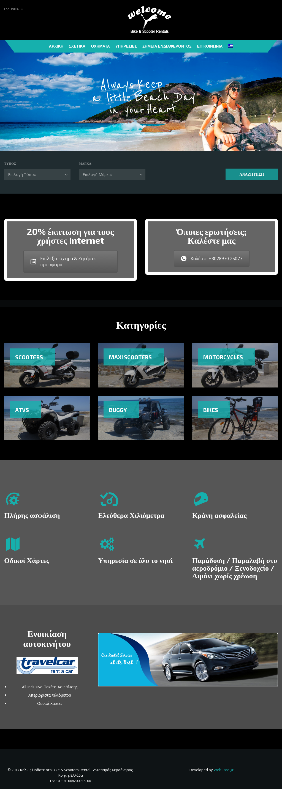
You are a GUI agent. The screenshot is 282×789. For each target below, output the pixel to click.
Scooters (29, 357)
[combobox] (37, 174)
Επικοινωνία (210, 46)
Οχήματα (100, 46)
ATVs (22, 409)
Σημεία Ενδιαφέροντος (166, 46)
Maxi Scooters (130, 357)
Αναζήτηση (251, 174)
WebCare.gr (224, 769)
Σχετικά (77, 46)
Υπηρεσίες (126, 46)
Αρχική (56, 46)
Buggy (118, 409)
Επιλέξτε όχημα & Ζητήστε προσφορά (63, 261)
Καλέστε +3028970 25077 (211, 258)
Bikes (210, 409)
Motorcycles (223, 357)
